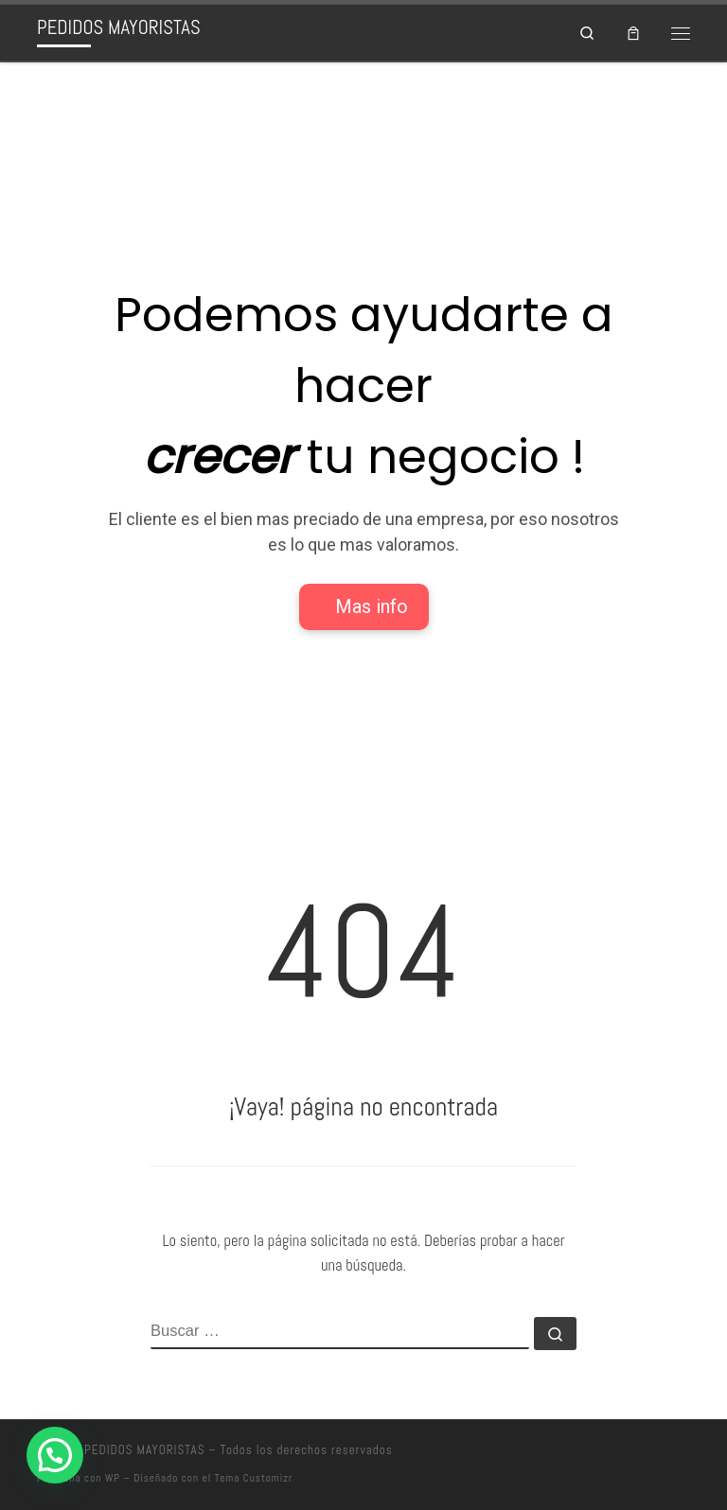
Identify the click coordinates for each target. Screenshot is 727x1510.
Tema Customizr (254, 1477)
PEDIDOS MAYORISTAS (144, 1450)
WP (112, 1477)
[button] (55, 1455)
